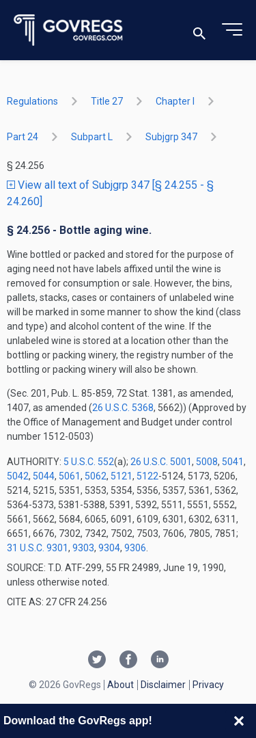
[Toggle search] (199, 30)
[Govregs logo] (69, 30)
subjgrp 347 (171, 136)
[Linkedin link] (160, 660)
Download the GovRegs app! (77, 720)
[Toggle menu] (232, 30)
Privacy (208, 684)
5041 (233, 461)
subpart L (92, 136)
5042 (18, 476)
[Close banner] (239, 721)
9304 (109, 547)
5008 (207, 461)
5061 (70, 476)
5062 (95, 476)
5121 (121, 476)
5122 (147, 476)
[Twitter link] (97, 660)
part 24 (22, 136)
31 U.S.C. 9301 (37, 547)
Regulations (32, 101)
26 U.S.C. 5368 (123, 407)
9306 (135, 547)
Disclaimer (163, 684)
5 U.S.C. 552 (88, 461)
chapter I (175, 101)
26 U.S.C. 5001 (161, 461)
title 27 (107, 101)
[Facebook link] (128, 660)
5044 (44, 476)
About (120, 684)
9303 (83, 547)
